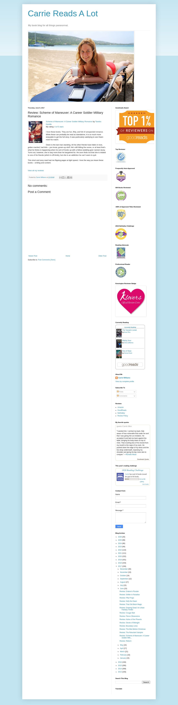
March (122, 652)
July (121, 585)
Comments (122, 396)
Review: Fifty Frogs (127, 598)
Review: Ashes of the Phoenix (131, 619)
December (124, 569)
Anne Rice (127, 332)
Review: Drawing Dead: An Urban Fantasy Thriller (132, 609)
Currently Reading (130, 327)
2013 (120, 672)
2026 (120, 537)
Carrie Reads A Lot (63, 13)
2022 (120, 550)
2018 (120, 563)
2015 (120, 665)
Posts (120, 392)
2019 (120, 560)
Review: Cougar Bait (127, 613)
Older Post (102, 256)
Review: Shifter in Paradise (130, 595)
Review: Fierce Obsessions (130, 616)
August (123, 582)
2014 (120, 669)
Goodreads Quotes (143, 459)
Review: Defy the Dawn (128, 601)
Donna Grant (128, 353)
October (123, 576)
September (124, 579)
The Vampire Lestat (129, 330)
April (122, 648)
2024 (120, 543)
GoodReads (122, 410)
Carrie (127, 474)
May (122, 645)
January (123, 658)
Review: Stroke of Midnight (129, 623)
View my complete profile (124, 381)
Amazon (121, 407)
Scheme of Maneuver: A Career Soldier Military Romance (69, 122)
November (124, 572)
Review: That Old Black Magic (131, 604)
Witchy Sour (126, 341)
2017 (120, 566)
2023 (120, 547)
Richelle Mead (131, 454)
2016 (120, 662)
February (123, 655)
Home (68, 256)
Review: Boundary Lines (129, 626)
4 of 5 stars (59, 127)
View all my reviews (36, 171)
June (122, 588)
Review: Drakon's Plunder (129, 591)
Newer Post (33, 256)
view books (145, 484)
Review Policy (123, 416)
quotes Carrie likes (124, 426)
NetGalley (121, 413)
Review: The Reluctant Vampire (131, 632)
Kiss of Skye (126, 351)
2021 (120, 553)
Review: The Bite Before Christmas (133, 629)
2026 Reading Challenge (132, 470)
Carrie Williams (124, 378)
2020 (120, 556)
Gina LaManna (128, 342)
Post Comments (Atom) (46, 260)
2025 (120, 540)
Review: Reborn (125, 641)
